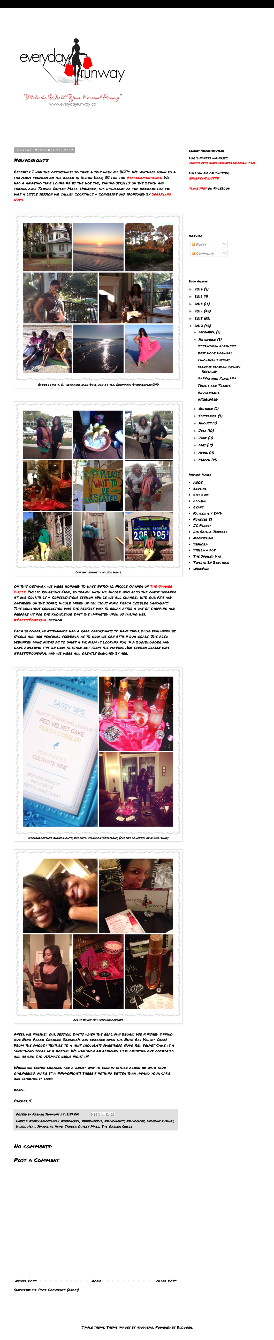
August (205, 422)
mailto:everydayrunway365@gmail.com (222, 162)
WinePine (201, 568)
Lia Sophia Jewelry (210, 531)
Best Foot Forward (215, 352)
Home (96, 1280)
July (203, 430)
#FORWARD (208, 399)
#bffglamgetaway (44, 1121)
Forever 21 (202, 519)
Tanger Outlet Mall (82, 1126)
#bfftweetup (92, 1121)
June (203, 437)
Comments (203, 253)
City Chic (201, 494)
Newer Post (25, 1280)
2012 (199, 325)
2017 (199, 288)
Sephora (200, 544)
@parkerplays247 (204, 178)
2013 (199, 318)
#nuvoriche (135, 1121)
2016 (199, 296)
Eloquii (199, 500)
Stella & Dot (204, 549)
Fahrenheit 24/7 (207, 513)
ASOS (198, 482)
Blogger (184, 1327)
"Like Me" (198, 188)
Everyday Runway (160, 1121)
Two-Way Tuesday (214, 359)
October (206, 408)
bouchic (200, 488)
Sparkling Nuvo (50, 1126)
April (204, 452)
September (208, 415)
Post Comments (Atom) (58, 1289)
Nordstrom (203, 537)
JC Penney (202, 525)
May (203, 444)
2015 (199, 303)
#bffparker (70, 1121)
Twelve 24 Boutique (211, 562)
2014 (199, 310)
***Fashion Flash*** (217, 345)
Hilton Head (25, 1126)
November (208, 339)
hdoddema (145, 1327)
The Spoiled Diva (207, 556)
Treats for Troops (214, 385)
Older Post (166, 1280)
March (205, 459)
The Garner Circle (117, 1126)
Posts (199, 244)
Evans (198, 507)
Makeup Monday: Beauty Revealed (219, 369)
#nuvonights (114, 1121)
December (207, 331)
